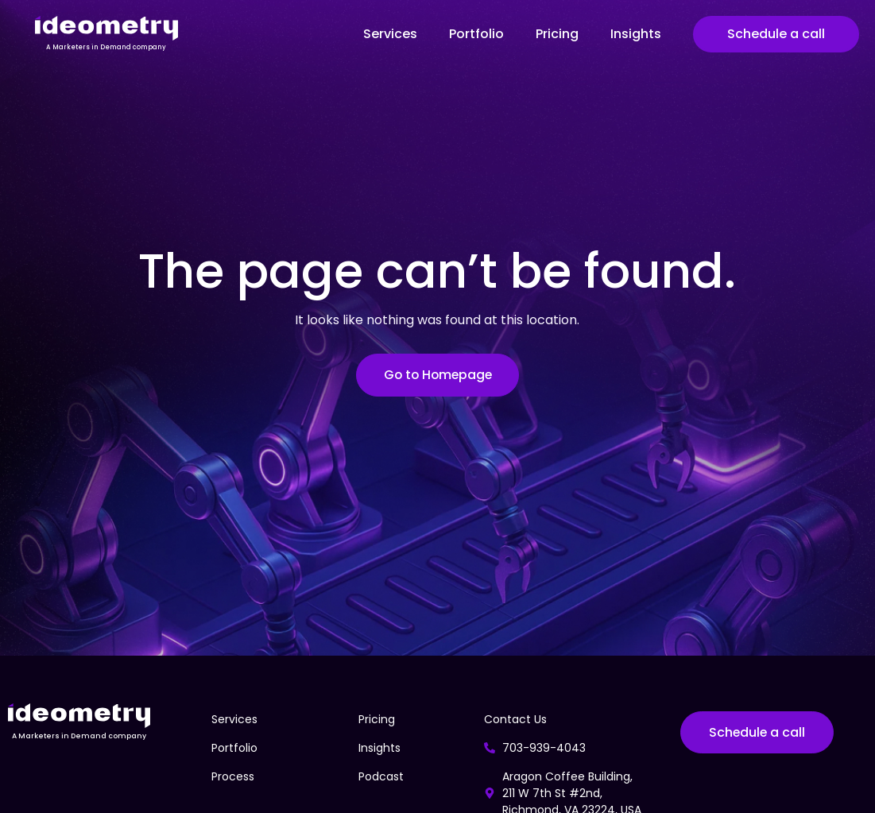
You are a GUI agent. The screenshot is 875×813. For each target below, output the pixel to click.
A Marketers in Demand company (106, 47)
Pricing (557, 34)
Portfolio (476, 34)
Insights (635, 34)
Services (390, 34)
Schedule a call (776, 34)
